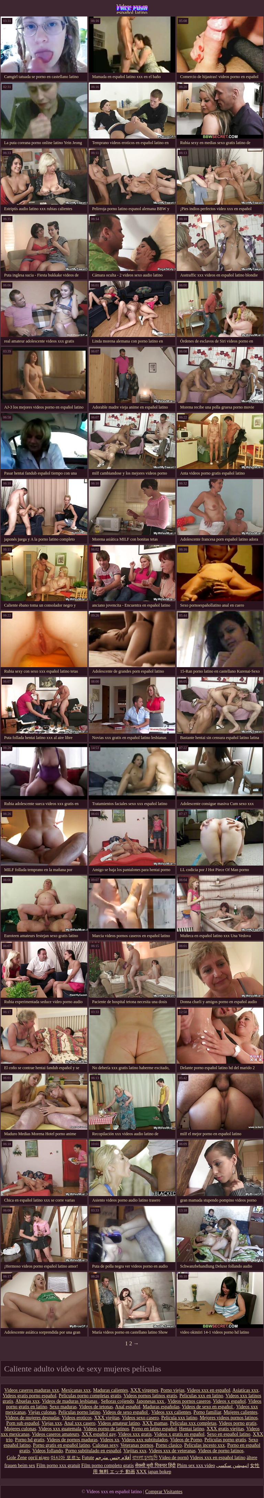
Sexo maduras (63, 1406)
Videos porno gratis (238, 1423)
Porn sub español (22, 1423)
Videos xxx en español (208, 1390)
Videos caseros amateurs (55, 1434)
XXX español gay (98, 1434)
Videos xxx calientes (171, 1412)
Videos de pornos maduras (72, 1439)
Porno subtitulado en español (93, 1450)
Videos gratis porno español (29, 1395)
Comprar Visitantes (164, 1491)
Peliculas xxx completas (193, 1423)
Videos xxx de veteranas (172, 1450)
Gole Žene (17, 1457)
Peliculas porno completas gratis (90, 1395)
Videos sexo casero (140, 1417)
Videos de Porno (186, 1439)
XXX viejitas (107, 1417)
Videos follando (47, 1450)
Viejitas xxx (134, 1450)
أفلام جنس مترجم (113, 1457)
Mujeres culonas (20, 1428)
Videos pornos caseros (188, 1401)
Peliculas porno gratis (225, 1439)
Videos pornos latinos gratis (150, 1395)
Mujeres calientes (240, 1412)
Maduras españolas (161, 1406)
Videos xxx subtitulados (145, 1439)
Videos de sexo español (126, 1412)
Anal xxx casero (79, 1423)
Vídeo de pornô (174, 1457)
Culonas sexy (105, 1445)
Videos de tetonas (96, 1406)
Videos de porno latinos (221, 1450)
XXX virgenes (144, 1390)
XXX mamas (155, 1423)
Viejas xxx (52, 1423)
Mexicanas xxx (76, 1390)
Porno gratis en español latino (61, 1445)
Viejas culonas (42, 1412)
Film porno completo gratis (107, 1465)
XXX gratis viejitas (225, 1428)
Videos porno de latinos (106, 1428)
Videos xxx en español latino (131, 8)
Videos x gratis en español (179, 1434)
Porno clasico (169, 1445)
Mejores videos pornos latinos (228, 1417)
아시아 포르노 (66, 1457)
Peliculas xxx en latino (201, 1395)
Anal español (127, 1406)
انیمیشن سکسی (232, 1465)
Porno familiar (207, 1412)
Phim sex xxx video (196, 1465)
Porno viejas (173, 1390)
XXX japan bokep (153, 1471)
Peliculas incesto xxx (204, 1445)
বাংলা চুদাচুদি (145, 1457)
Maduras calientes (110, 1390)
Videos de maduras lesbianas (70, 1401)
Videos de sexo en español (208, 1406)
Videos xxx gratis (135, 1434)
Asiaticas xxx (245, 1390)
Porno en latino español (154, 1428)
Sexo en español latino (228, 1434)
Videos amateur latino (119, 1423)
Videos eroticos (77, 1417)
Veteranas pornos (136, 1445)
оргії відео (39, 1457)
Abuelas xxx (27, 1401)
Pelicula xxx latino (179, 1417)
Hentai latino (191, 1428)
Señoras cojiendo (117, 1401)
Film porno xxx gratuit (58, 1465)
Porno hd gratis (30, 1439)
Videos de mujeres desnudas (32, 1417)
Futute (88, 1457)
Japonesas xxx (150, 1401)
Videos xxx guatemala (59, 1428)
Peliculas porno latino (79, 1412)
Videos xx (109, 1439)
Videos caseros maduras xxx (31, 1390)
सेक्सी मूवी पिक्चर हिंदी (155, 1465)
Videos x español (229, 1401)
